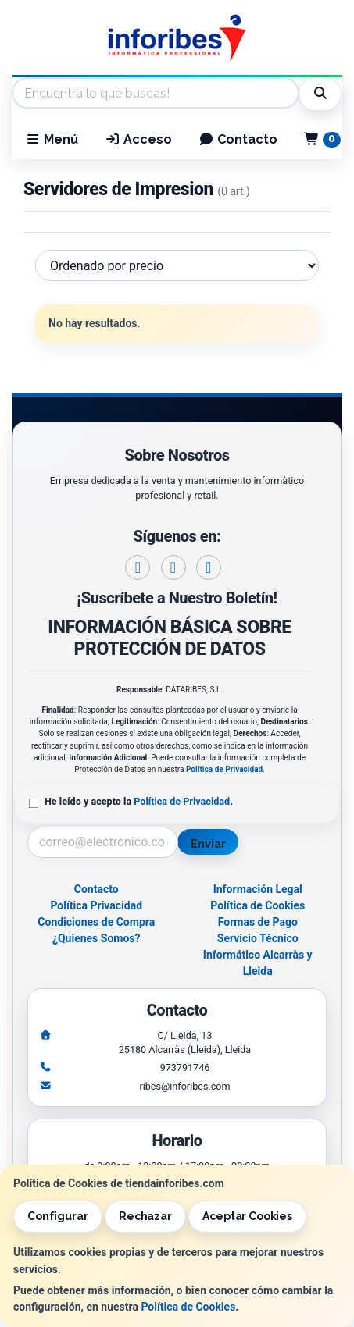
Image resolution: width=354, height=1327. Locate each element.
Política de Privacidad (224, 769)
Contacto (237, 139)
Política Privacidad (96, 905)
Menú (51, 139)
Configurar (57, 1216)
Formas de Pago (258, 922)
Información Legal (257, 889)
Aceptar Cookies (247, 1216)
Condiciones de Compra (96, 922)
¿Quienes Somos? (96, 938)
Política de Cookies (188, 1306)
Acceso (138, 139)
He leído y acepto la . (139, 801)
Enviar (208, 844)
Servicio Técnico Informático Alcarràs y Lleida (258, 954)
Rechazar (145, 1216)
